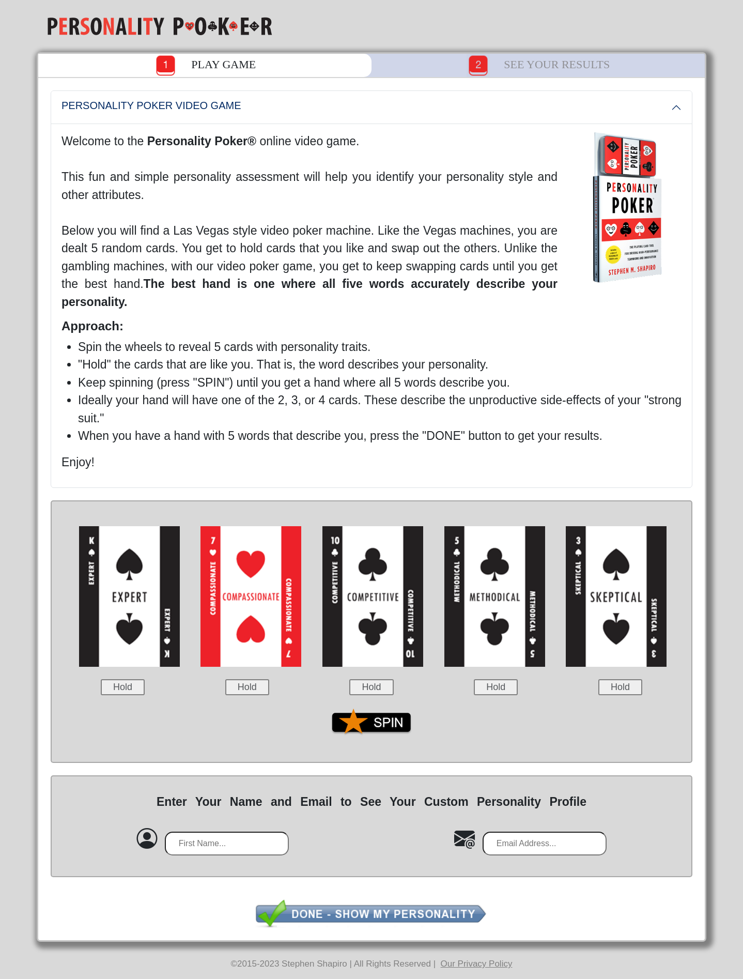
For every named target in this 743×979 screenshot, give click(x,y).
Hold (122, 687)
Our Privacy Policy (477, 964)
